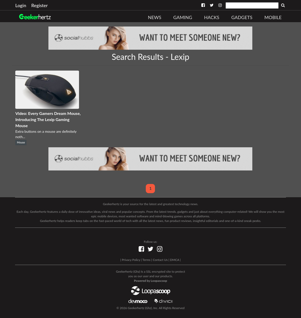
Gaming (182, 17)
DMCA (174, 260)
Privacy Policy (131, 260)
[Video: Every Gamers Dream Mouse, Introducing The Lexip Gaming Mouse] (47, 107)
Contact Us (160, 260)
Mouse (21, 142)
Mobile (273, 17)
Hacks (211, 17)
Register (39, 5)
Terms (146, 260)
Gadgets (241, 17)
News (154, 17)
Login (20, 5)
